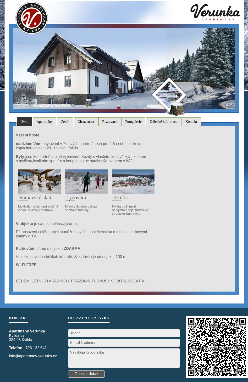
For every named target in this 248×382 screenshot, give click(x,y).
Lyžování (76, 198)
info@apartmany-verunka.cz (33, 356)
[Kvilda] (133, 192)
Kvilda (120, 198)
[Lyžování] (86, 192)
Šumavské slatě (36, 198)
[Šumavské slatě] (39, 192)
